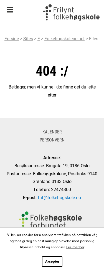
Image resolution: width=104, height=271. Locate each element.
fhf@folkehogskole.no (59, 197)
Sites (28, 38)
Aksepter (52, 261)
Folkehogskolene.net (64, 38)
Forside (11, 38)
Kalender (52, 132)
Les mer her (75, 246)
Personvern (52, 140)
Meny (9, 8)
